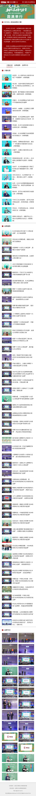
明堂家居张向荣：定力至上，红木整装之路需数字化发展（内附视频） (23, 160)
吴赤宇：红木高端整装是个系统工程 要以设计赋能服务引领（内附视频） (23, 169)
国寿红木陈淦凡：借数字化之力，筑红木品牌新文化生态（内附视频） (23, 218)
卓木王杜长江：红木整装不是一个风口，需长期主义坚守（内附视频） (23, 177)
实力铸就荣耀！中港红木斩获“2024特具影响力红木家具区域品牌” (22, 597)
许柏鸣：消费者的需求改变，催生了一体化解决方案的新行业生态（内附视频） (23, 144)
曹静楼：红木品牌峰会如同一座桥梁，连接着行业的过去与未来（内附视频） (23, 119)
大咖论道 (9, 65)
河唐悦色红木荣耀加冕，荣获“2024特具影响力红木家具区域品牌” (22, 481)
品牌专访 (25, 65)
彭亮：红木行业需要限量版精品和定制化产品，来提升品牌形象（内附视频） (23, 185)
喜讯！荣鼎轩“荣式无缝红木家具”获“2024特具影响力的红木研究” (22, 357)
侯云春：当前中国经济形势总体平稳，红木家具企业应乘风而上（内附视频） (23, 86)
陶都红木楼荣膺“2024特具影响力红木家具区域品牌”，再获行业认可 (22, 490)
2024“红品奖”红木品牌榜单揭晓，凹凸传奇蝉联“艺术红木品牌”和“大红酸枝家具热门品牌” (23, 374)
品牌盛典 (17, 65)
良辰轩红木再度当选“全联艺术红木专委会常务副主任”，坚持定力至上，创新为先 (22, 622)
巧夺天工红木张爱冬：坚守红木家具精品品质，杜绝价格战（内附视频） (23, 202)
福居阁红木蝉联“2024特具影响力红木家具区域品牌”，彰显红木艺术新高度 (22, 556)
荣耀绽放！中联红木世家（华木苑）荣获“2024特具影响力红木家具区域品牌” (22, 581)
